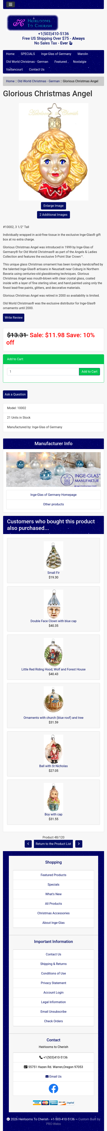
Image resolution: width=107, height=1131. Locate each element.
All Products (53, 904)
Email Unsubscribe (53, 1011)
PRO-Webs (53, 1124)
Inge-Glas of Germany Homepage (53, 495)
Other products (53, 504)
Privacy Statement (53, 983)
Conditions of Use (53, 973)
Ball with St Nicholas (53, 766)
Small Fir (53, 573)
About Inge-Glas (53, 923)
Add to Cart (89, 371)
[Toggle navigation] (10, 4)
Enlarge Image (53, 206)
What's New (53, 894)
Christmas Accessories (53, 913)
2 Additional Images (53, 215)
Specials (53, 884)
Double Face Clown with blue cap (53, 621)
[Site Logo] (53, 22)
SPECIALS (28, 54)
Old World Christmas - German (27, 62)
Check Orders (53, 1021)
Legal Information (53, 1002)
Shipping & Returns (53, 964)
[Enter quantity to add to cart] (43, 371)
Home (10, 54)
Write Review (14, 317)
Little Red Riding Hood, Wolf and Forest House (53, 669)
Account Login (54, 992)
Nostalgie (79, 62)
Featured (60, 62)
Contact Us (36, 69)
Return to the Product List (53, 844)
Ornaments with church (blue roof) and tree (53, 718)
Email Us (53, 1076)
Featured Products (53, 875)
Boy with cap (54, 814)
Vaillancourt (14, 69)
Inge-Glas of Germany (56, 54)
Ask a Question (15, 394)
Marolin (83, 54)
